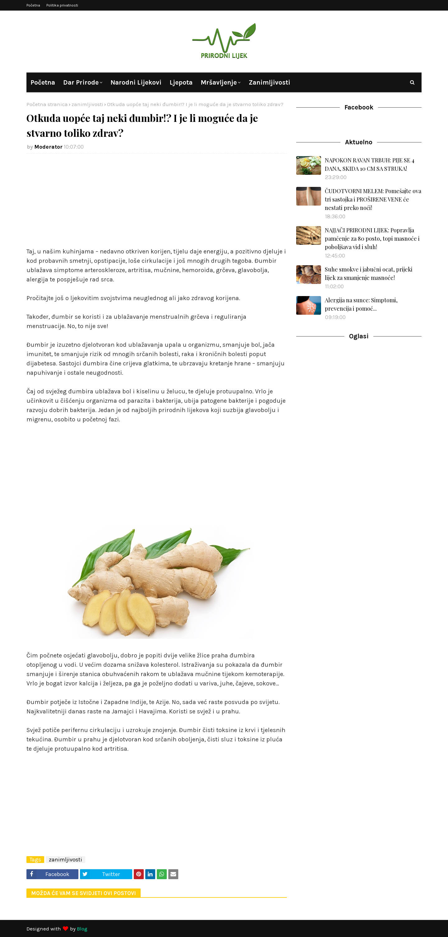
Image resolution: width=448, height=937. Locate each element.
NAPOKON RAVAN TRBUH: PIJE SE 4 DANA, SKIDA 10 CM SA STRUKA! (369, 164)
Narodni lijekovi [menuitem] (135, 82)
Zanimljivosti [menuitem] (269, 82)
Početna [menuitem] (42, 82)
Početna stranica (47, 104)
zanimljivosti (87, 104)
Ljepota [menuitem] (181, 82)
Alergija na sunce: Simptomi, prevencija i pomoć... (361, 304)
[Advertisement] (156, 203)
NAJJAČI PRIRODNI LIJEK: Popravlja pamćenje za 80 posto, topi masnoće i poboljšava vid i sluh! (372, 238)
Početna (33, 5)
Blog (82, 928)
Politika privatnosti (62, 5)
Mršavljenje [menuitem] (219, 82)
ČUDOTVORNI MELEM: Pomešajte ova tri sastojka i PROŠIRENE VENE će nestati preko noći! (373, 199)
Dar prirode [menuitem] (81, 82)
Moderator (48, 146)
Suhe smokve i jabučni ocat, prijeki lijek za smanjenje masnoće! (369, 273)
